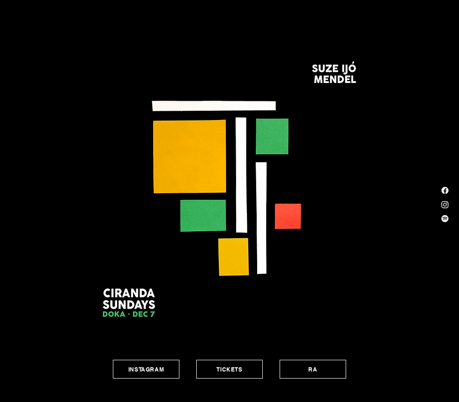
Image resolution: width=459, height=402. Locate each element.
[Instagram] (445, 204)
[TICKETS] (229, 369)
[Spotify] (445, 218)
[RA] (313, 369)
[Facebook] (445, 190)
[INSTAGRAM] (146, 369)
